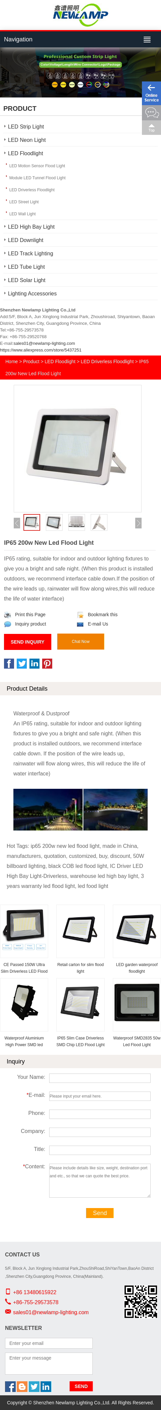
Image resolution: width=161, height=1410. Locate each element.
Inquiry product (25, 624)
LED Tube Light (26, 267)
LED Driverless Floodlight (32, 190)
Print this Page (25, 614)
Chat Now (81, 641)
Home (11, 361)
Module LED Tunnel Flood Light (37, 178)
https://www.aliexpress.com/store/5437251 (41, 349)
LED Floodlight (25, 153)
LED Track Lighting (30, 253)
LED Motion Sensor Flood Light (37, 166)
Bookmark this (97, 614)
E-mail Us (92, 624)
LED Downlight (26, 240)
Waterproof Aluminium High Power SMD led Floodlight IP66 (24, 1045)
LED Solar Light (27, 280)
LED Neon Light (27, 140)
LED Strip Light (26, 127)
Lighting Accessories (32, 293)
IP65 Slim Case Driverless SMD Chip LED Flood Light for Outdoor (80, 1045)
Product (31, 361)
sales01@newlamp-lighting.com (44, 343)
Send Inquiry (28, 642)
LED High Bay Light (31, 227)
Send (100, 1213)
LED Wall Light (22, 214)
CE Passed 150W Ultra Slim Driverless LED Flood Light (24, 971)
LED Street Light (24, 202)
